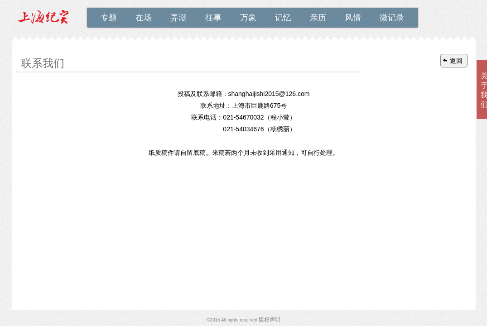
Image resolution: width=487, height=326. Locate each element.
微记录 (392, 17)
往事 (213, 17)
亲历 (318, 17)
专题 (109, 17)
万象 (248, 17)
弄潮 (178, 17)
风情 (353, 17)
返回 (456, 60)
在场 (143, 17)
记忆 (283, 17)
